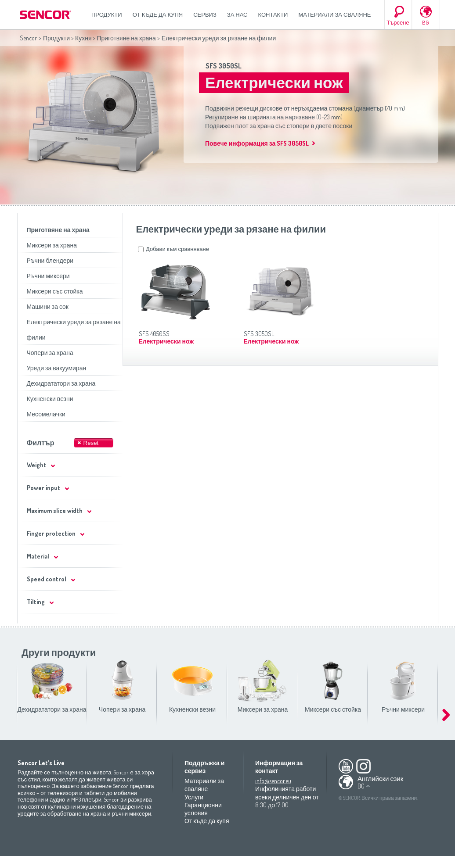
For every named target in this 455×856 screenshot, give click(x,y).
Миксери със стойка (55, 291)
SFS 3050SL (224, 65)
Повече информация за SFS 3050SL (257, 143)
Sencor (28, 38)
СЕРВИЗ (205, 14)
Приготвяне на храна (126, 38)
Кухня (83, 38)
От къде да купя (158, 14)
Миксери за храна (52, 245)
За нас (237, 14)
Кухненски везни (50, 398)
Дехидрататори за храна (61, 383)
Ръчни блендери (50, 260)
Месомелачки (46, 414)
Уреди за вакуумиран (57, 368)
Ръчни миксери (48, 275)
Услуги (193, 797)
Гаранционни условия (203, 809)
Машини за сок (48, 306)
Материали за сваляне (334, 14)
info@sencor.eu (273, 780)
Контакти (273, 14)
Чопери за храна (50, 352)
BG (425, 22)
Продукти (106, 14)
